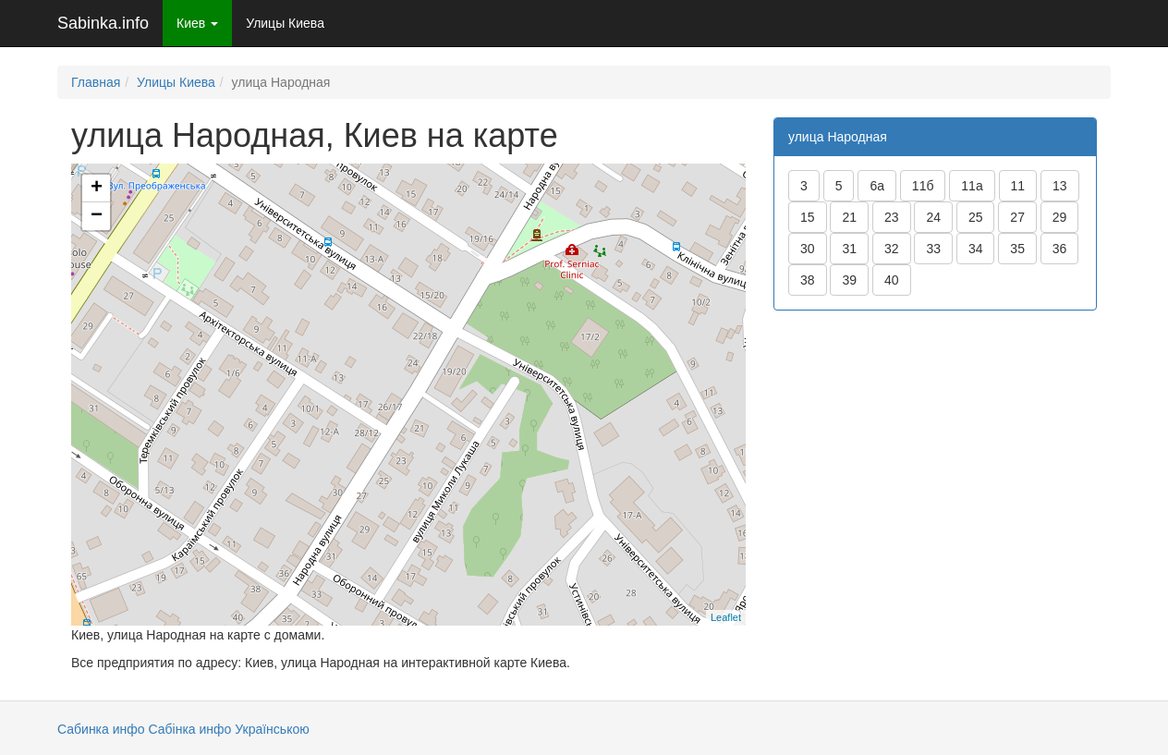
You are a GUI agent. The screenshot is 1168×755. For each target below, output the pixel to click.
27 (1017, 217)
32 (891, 248)
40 (891, 280)
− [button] (97, 216)
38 (807, 280)
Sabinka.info (103, 23)
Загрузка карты (406, 394)
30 (807, 248)
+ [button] (97, 188)
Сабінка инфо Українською (228, 729)
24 (933, 217)
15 (807, 217)
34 (975, 248)
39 (849, 280)
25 (975, 217)
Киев (197, 23)
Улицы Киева (285, 23)
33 (933, 248)
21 (849, 217)
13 (1059, 185)
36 (1059, 248)
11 (1018, 185)
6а (877, 185)
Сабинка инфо (101, 729)
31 (849, 248)
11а (971, 185)
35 (1017, 248)
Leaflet (726, 617)
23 (891, 217)
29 (1059, 217)
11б (923, 185)
